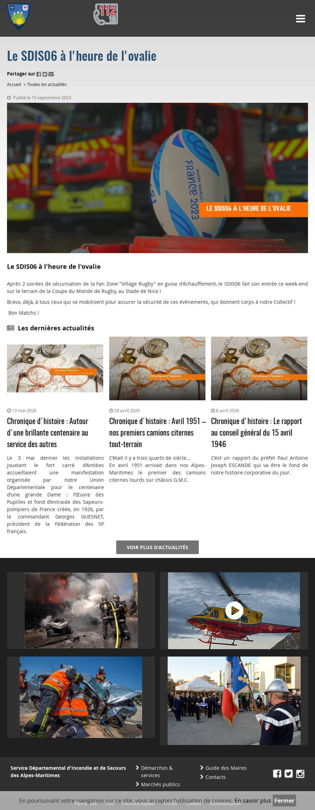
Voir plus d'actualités (157, 547)
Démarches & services (157, 772)
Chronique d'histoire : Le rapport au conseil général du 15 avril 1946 (256, 433)
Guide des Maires (226, 768)
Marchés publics (160, 784)
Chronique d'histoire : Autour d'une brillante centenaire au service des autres (47, 433)
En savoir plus (252, 800)
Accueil (14, 84)
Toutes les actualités (47, 84)
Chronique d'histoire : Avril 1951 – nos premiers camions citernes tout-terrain (157, 433)
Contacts (215, 777)
